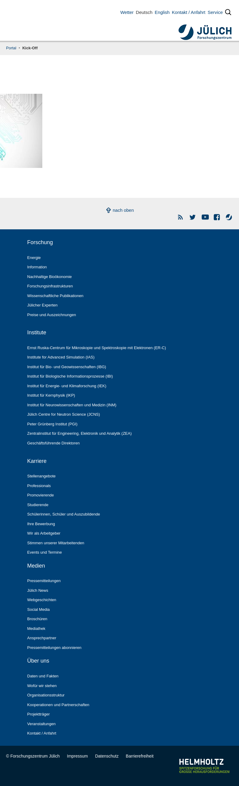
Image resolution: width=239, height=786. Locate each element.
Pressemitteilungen (44, 580)
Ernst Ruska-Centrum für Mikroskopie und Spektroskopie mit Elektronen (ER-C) (96, 348)
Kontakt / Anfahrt (188, 12)
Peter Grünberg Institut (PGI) (52, 424)
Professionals (39, 485)
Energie (34, 257)
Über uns (38, 661)
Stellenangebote (41, 476)
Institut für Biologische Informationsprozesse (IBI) (70, 376)
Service (215, 12)
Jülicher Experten (42, 305)
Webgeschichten (41, 600)
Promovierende (40, 495)
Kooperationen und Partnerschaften (58, 704)
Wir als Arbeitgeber (43, 533)
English (162, 12)
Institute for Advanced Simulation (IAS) (61, 357)
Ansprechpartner (41, 638)
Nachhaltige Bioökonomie (49, 276)
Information (37, 267)
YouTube (205, 217)
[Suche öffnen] (228, 13)
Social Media (38, 609)
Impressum (77, 756)
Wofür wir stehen (42, 685)
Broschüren (37, 619)
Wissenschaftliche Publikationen (55, 295)
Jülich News (37, 590)
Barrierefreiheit (139, 756)
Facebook (217, 217)
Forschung (40, 242)
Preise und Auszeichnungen (51, 315)
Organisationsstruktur (46, 695)
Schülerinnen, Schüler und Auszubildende (63, 514)
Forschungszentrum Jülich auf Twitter (193, 217)
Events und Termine (44, 552)
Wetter (127, 12)
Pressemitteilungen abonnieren (54, 647)
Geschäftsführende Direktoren (53, 443)
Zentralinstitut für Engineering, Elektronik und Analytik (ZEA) (79, 433)
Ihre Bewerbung (41, 524)
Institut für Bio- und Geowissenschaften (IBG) (66, 367)
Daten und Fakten (42, 676)
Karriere (37, 461)
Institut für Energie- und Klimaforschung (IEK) (66, 386)
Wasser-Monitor (229, 217)
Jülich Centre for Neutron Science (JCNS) (63, 414)
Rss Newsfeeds (181, 217)
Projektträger (38, 714)
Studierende (37, 505)
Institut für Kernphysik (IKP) (51, 395)
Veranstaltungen (41, 724)
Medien (36, 566)
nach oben (123, 210)
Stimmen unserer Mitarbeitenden (55, 543)
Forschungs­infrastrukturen (50, 286)
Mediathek (36, 628)
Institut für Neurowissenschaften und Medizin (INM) (71, 405)
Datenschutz (107, 756)
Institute (36, 332)
